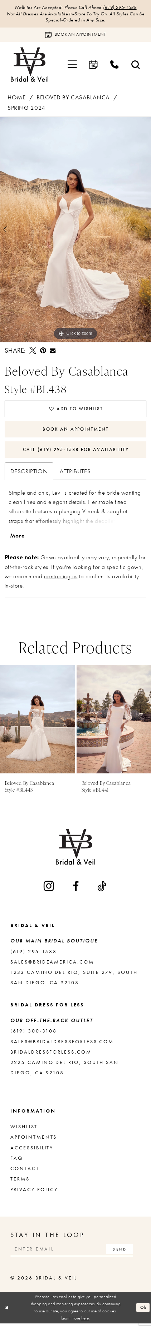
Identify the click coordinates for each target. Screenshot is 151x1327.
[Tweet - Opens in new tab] (32, 351)
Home (16, 98)
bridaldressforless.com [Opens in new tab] (50, 1055)
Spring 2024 (26, 108)
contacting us (60, 579)
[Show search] (135, 65)
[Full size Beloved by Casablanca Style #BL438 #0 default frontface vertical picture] (75, 230)
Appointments (33, 1141)
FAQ (16, 1161)
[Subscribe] (123, 1252)
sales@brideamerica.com (52, 965)
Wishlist (23, 1130)
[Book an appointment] (75, 35)
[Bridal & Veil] (29, 65)
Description (29, 474)
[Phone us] (114, 65)
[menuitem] (72, 65)
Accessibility (31, 1151)
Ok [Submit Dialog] (142, 1311)
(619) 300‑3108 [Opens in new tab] (33, 1034)
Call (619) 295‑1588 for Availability (75, 452)
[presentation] (37, 722)
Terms (20, 1182)
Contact (24, 1172)
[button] (72, 65)
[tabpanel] (75, 230)
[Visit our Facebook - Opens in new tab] (76, 889)
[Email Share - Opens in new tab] (52, 351)
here (85, 1321)
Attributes (75, 474)
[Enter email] (74, 1252)
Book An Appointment (76, 431)
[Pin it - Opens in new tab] (43, 351)
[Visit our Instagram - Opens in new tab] (49, 889)
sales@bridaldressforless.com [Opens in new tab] (62, 1045)
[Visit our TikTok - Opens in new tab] (102, 889)
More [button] (18, 539)
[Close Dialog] (7, 1311)
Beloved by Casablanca (73, 98)
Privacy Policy (34, 1193)
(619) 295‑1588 (122, 7)
